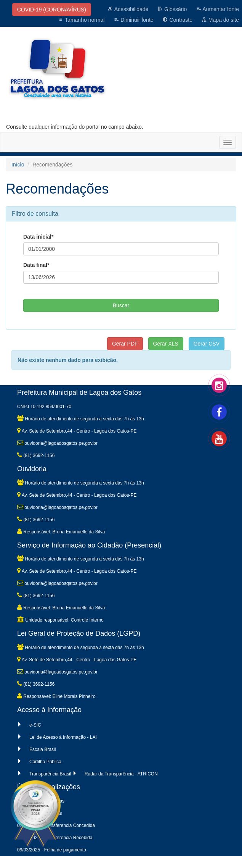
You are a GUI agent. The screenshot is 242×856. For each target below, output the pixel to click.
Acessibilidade (128, 9)
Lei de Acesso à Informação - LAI (63, 737)
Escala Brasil (42, 749)
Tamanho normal (81, 20)
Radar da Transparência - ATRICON (121, 774)
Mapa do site (220, 20)
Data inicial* (38, 237)
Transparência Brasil (50, 774)
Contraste (177, 20)
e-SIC (35, 725)
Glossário (172, 9)
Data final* (36, 265)
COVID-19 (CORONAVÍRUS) (51, 9)
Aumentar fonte (217, 9)
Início (17, 165)
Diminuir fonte (133, 20)
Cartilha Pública (45, 761)
